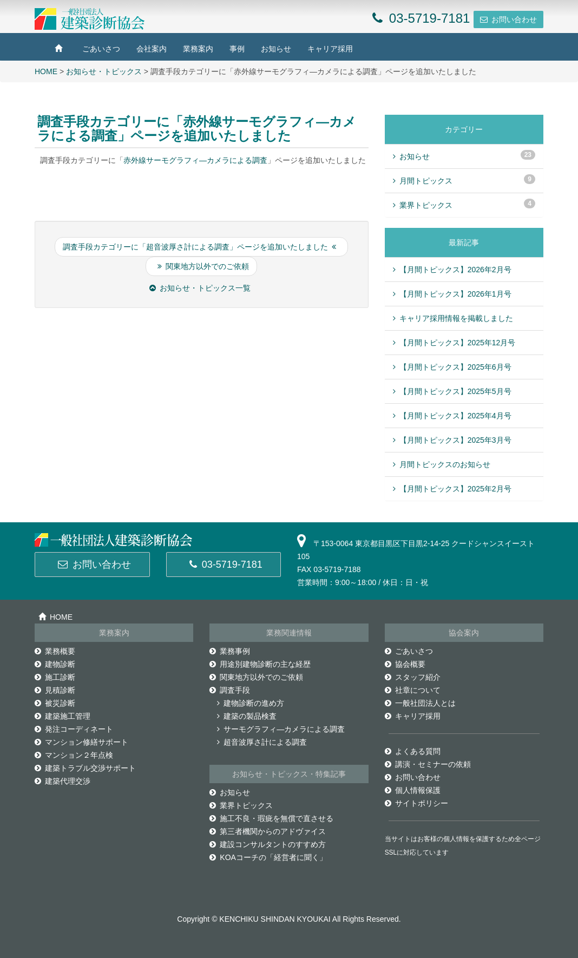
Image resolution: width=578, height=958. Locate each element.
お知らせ (276, 48)
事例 (237, 48)
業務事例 (229, 651)
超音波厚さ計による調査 (262, 742)
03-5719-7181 (225, 564)
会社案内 (151, 48)
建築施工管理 (62, 716)
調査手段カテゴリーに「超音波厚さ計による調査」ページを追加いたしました (199, 246)
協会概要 (405, 664)
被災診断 (55, 703)
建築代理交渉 (62, 781)
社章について (413, 690)
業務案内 (198, 48)
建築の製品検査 (247, 716)
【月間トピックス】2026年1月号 (455, 294)
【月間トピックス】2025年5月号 (455, 391)
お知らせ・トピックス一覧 (200, 288)
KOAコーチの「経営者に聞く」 (268, 857)
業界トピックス (422, 205)
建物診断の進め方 (250, 703)
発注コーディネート (74, 729)
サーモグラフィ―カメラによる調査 (281, 729)
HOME (46, 71)
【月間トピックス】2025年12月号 (457, 342)
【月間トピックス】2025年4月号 (455, 415)
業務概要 (55, 651)
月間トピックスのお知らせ (444, 464)
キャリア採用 (330, 48)
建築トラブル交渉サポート (85, 768)
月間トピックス (422, 180)
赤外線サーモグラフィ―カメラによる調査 (195, 160)
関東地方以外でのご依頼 (203, 266)
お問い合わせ (514, 19)
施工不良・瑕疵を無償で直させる (271, 818)
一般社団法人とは (420, 703)
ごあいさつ (101, 48)
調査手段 (229, 690)
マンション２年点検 (74, 755)
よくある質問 (413, 751)
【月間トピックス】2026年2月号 (455, 269)
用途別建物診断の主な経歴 (260, 664)
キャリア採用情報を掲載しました (456, 318)
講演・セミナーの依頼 (428, 764)
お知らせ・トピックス (104, 71)
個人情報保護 (413, 790)
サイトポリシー (416, 803)
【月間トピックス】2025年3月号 (455, 440)
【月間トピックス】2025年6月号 (455, 367)
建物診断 (55, 664)
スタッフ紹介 (413, 677)
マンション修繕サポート (81, 742)
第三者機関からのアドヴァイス (267, 831)
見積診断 (55, 690)
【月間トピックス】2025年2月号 (455, 488)
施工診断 (55, 677)
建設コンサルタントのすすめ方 (267, 844)
